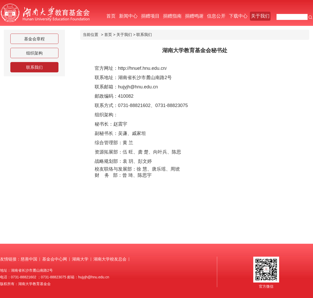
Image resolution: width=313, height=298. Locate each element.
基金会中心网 (54, 259)
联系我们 (34, 67)
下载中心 (238, 16)
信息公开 (216, 16)
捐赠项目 (150, 16)
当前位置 (90, 34)
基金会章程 (34, 39)
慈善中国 (29, 259)
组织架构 (34, 53)
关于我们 (260, 16)
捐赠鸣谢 (194, 16)
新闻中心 (128, 16)
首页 (111, 16)
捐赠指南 (172, 16)
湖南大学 (80, 259)
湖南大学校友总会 (109, 259)
